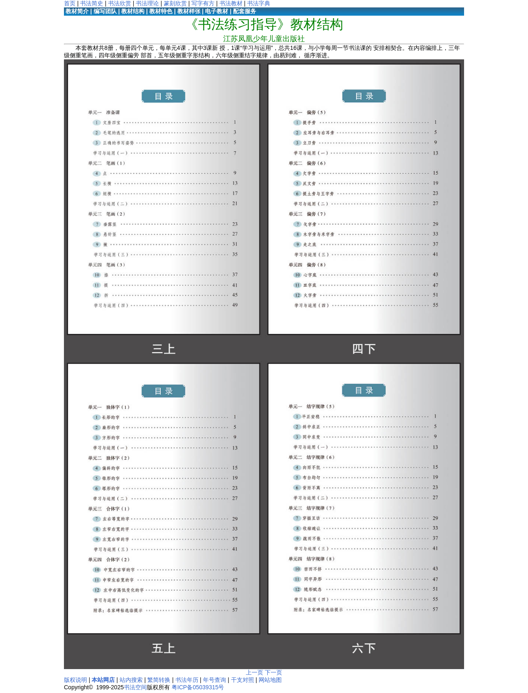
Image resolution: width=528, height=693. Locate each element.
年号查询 (214, 680)
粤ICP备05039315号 (198, 687)
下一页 (273, 672)
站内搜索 (131, 680)
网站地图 (270, 680)
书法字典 (258, 3)
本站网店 (103, 680)
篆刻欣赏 (175, 3)
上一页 (254, 672)
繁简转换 (158, 680)
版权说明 (75, 680)
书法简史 (91, 3)
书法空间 (135, 687)
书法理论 (147, 3)
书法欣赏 (119, 3)
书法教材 (231, 3)
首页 (69, 3)
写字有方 (202, 3)
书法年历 (186, 680)
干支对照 (242, 680)
